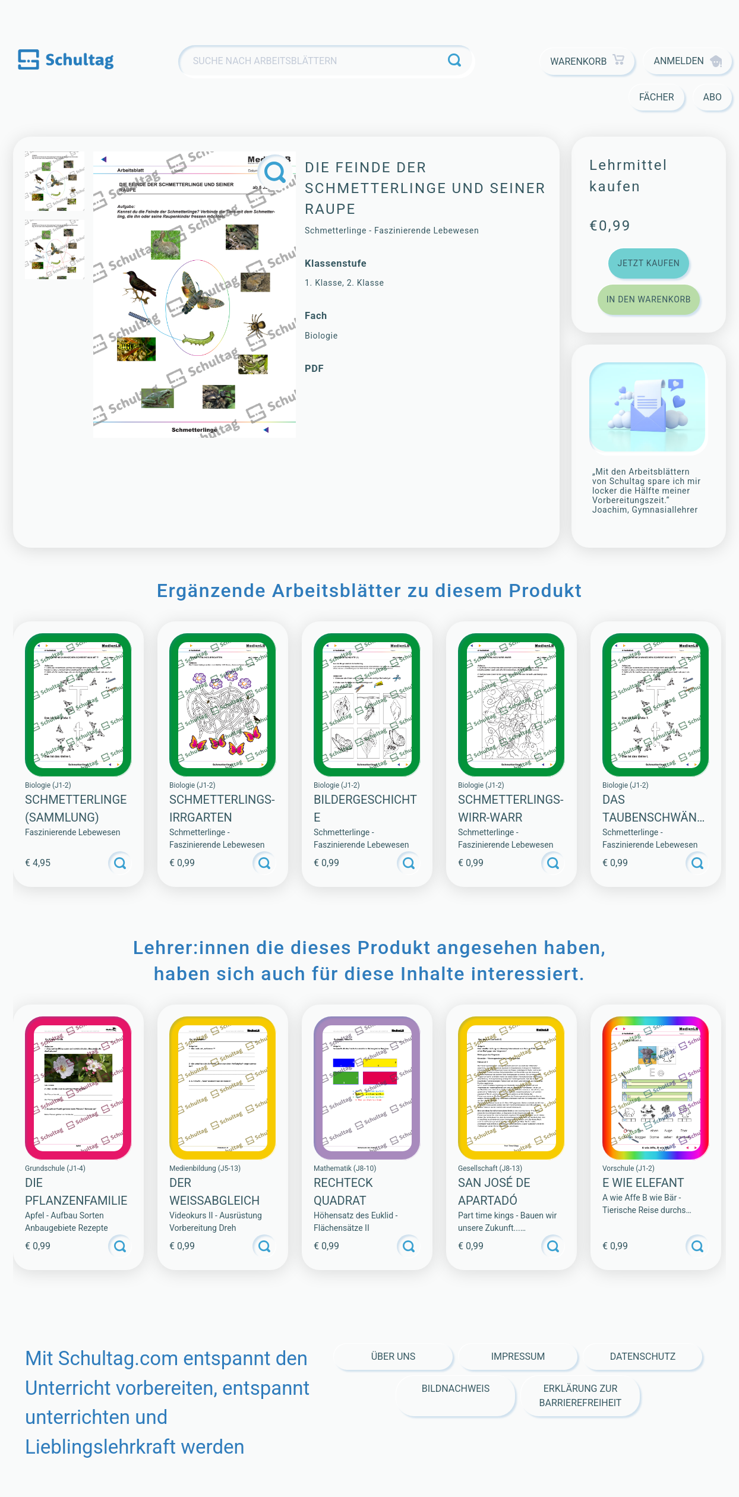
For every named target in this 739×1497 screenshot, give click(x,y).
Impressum (518, 1356)
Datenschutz (643, 1356)
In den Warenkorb (649, 299)
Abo (712, 97)
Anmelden (687, 61)
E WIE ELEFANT (643, 1183)
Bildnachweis (455, 1388)
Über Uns (393, 1356)
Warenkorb (587, 61)
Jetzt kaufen (648, 263)
